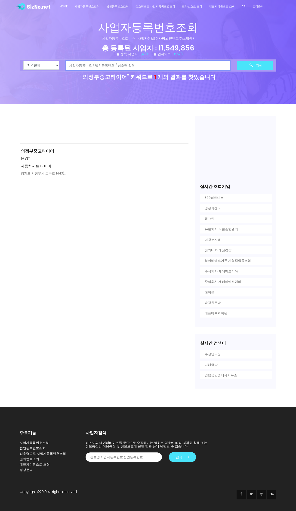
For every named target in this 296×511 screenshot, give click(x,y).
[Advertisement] (104, 128)
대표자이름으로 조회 (222, 6)
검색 (256, 65)
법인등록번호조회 (117, 6)
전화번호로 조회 (192, 6)
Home (64, 6)
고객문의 (258, 6)
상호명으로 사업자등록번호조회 (155, 6)
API (244, 6)
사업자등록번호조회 (86, 6)
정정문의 (26, 469)
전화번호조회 (29, 459)
